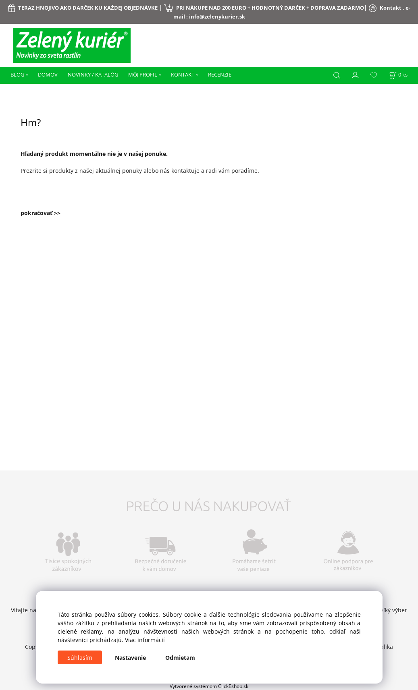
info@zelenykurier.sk (217, 16)
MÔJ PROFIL (142, 74)
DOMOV (48, 74)
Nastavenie (130, 657)
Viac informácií (145, 640)
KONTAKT (182, 74)
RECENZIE (219, 74)
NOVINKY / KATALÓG (93, 74)
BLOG (17, 74)
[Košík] (398, 74)
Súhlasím (79, 657)
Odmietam (180, 657)
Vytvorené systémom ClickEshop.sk (209, 686)
